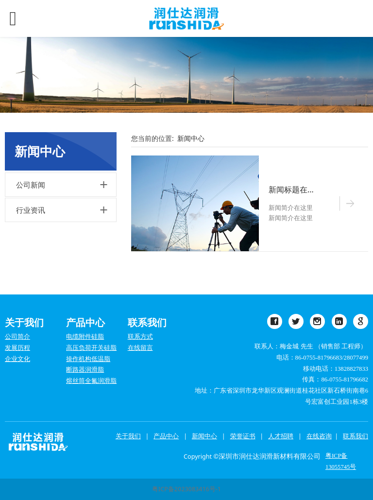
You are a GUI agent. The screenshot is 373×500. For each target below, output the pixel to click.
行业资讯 (30, 210)
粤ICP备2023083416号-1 (186, 489)
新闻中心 (190, 138)
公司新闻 (30, 185)
